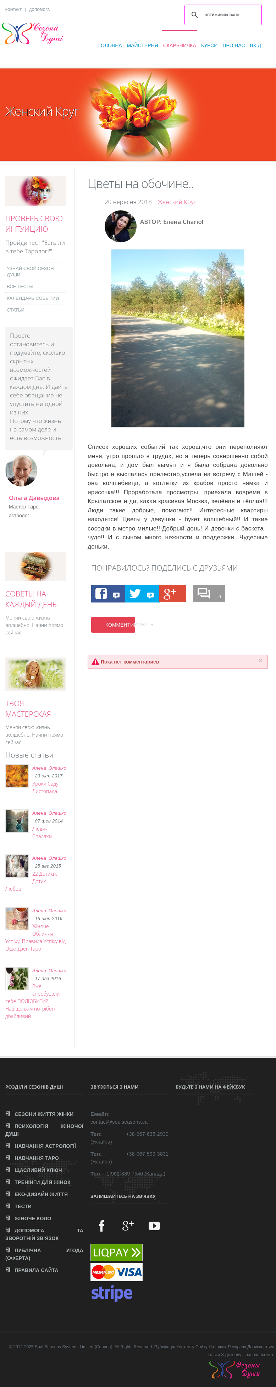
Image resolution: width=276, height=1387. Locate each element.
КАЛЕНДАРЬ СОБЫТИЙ (33, 298)
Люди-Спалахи (42, 832)
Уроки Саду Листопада (45, 787)
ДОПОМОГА (39, 10)
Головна (110, 45)
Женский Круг (177, 202)
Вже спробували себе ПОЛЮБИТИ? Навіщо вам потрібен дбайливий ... (32, 1001)
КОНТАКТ (13, 10)
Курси (209, 45)
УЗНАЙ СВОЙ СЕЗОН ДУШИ (30, 271)
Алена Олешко (49, 768)
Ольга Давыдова (34, 498)
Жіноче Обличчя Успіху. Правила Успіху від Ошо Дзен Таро (35, 937)
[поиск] (222, 15)
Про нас (233, 45)
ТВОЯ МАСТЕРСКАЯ (28, 708)
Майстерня (142, 45)
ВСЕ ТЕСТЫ (20, 286)
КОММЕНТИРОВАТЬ (120, 625)
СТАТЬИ (15, 310)
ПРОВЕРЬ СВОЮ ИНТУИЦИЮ (34, 223)
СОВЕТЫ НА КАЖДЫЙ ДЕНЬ (31, 599)
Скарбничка (179, 45)
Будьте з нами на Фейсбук (210, 1087)
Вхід (255, 45)
